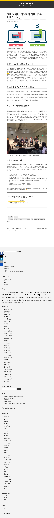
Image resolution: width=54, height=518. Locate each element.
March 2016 (6, 367)
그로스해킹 (42, 219)
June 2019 (6, 325)
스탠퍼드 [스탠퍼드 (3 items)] (16, 300)
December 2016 (7, 352)
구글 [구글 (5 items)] (16, 297)
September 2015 (7, 378)
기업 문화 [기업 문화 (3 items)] (33, 297)
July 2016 (6, 361)
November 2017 (7, 335)
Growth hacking (21, 219)
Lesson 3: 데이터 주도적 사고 (14, 204)
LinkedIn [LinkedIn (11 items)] (37, 292)
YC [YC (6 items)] (5, 297)
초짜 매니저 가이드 (8, 270)
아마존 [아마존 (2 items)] (34, 300)
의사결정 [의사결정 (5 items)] (44, 300)
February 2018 (7, 331)
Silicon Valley (6, 284)
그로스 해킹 (36, 219)
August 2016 (6, 359)
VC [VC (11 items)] (46, 295)
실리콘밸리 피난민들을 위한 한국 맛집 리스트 (13, 265)
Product (15, 216)
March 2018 (6, 330)
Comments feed (7, 511)
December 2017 (7, 333)
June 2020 (6, 311)
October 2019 (7, 321)
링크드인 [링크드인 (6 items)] (37, 297)
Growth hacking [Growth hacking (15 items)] (28, 292)
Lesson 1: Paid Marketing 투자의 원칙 (16, 200)
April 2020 (6, 314)
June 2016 (6, 362)
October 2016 (7, 355)
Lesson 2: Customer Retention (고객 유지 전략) (18, 202)
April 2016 (6, 366)
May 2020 (6, 313)
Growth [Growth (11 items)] (21, 292)
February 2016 (7, 369)
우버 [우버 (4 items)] (40, 300)
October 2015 (7, 376)
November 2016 (7, 354)
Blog (4, 254)
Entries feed (6, 510)
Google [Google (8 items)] (16, 292)
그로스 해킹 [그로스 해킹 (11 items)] (21, 297)
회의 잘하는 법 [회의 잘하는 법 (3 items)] (20, 302)
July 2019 (6, 323)
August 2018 (6, 326)
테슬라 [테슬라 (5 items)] (9, 302)
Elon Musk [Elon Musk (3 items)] (12, 292)
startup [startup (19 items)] (37, 294)
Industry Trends (7, 279)
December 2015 (7, 373)
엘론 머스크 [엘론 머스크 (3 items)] (37, 300)
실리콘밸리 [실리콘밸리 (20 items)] (22, 300)
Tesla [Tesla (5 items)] (42, 294)
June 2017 (6, 343)
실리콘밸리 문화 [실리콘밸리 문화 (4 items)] (30, 300)
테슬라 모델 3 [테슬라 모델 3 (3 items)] (13, 302)
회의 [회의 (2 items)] (16, 302)
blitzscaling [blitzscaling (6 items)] (7, 292)
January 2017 (7, 350)
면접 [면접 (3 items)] (40, 297)
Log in (5, 508)
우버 (8, 221)
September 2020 (7, 309)
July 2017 (6, 342)
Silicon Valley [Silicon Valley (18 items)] (30, 295)
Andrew (18, 21)
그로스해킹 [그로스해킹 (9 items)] (28, 297)
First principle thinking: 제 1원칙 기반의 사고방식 (14, 271)
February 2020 (7, 318)
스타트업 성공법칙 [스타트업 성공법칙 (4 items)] (11, 300)
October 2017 (7, 337)
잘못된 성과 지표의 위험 (9, 266)
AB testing (10, 219)
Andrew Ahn (27, 3)
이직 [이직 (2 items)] (46, 300)
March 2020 (6, 316)
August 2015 (6, 379)
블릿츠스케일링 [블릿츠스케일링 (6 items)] (45, 297)
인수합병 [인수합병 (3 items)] (49, 300)
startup (28, 219)
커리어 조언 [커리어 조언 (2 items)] (6, 302)
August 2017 (6, 340)
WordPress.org (7, 513)
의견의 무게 (6, 268)
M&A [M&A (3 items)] (41, 292)
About (4, 256)
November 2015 (7, 374)
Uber (32, 219)
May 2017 (6, 345)
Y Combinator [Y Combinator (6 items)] (9, 297)
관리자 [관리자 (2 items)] (14, 297)
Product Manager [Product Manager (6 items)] (14, 294)
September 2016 (7, 357)
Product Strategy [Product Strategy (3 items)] (22, 294)
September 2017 (7, 338)
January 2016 (7, 371)
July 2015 (6, 381)
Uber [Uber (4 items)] (44, 294)
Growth (15, 219)
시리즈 (30, 197)
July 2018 (6, 328)
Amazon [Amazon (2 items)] (3, 292)
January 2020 (7, 319)
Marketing (10, 216)
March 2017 (6, 347)
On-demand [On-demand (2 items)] (44, 292)
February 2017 (7, 349)
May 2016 (6, 364)
